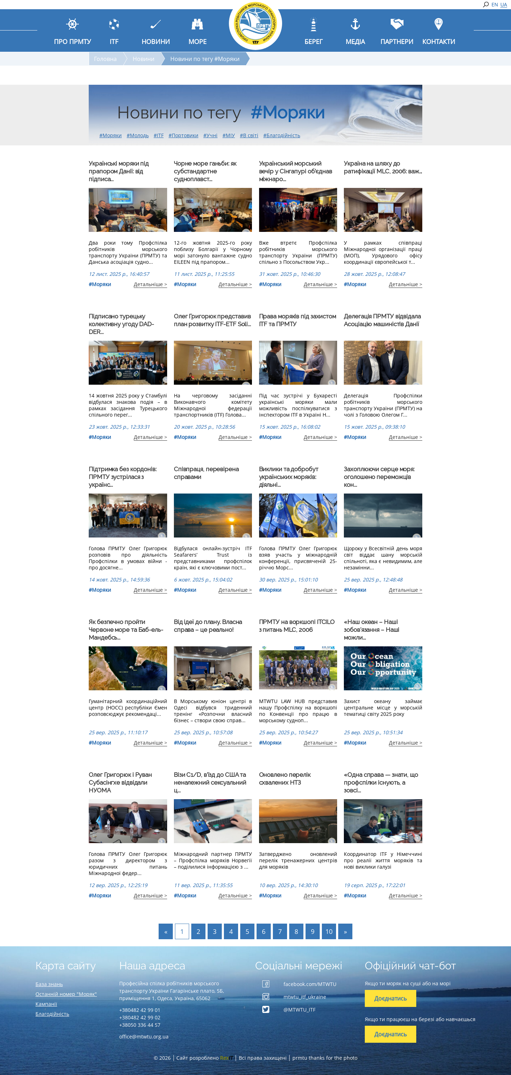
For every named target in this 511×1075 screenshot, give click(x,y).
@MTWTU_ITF (299, 1009)
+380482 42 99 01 (139, 1010)
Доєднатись (390, 998)
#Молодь (138, 135)
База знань (49, 984)
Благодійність (52, 1013)
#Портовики (183, 135)
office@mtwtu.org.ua (144, 1036)
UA (503, 4)
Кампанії (46, 1004)
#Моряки (110, 135)
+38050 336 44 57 (139, 1024)
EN (494, 4)
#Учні (210, 135)
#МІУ (228, 135)
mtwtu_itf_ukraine (305, 996)
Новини (143, 59)
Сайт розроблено (204, 1058)
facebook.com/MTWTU (310, 984)
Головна (105, 59)
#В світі (249, 135)
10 (329, 931)
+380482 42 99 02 (139, 1017)
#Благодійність (281, 135)
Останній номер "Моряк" (66, 994)
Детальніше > (150, 284)
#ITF (159, 135)
